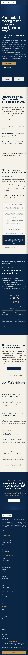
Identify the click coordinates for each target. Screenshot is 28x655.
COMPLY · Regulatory (6, 542)
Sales (16, 464)
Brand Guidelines (5, 638)
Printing (3, 580)
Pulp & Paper (4, 583)
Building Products (5, 560)
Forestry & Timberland (6, 567)
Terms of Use (11, 648)
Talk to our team (7, 67)
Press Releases (5, 623)
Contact (3, 636)
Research (4, 601)
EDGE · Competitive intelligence (8, 547)
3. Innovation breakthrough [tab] (14, 375)
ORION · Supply (5, 549)
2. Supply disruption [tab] (14, 371)
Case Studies (4, 611)
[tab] (14, 206)
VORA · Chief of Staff (6, 540)
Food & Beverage (5, 565)
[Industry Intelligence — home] (8, 2)
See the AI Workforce (9, 64)
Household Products (6, 571)
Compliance (21, 464)
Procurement (19, 465)
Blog (3, 609)
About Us (4, 629)
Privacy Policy (4, 648)
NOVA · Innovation (5, 544)
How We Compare (6, 614)
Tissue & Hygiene (5, 587)
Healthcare (4, 569)
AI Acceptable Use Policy (13, 650)
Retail (3, 585)
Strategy (12, 465)
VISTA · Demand (5, 551)
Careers (3, 631)
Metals (3, 574)
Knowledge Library (6, 620)
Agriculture (4, 558)
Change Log (4, 616)
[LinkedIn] (8, 531)
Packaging (4, 576)
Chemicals (4, 562)
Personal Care (5, 578)
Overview (4, 538)
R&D (6, 465)
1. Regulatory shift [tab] (14, 368)
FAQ (2, 618)
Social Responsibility (6, 634)
